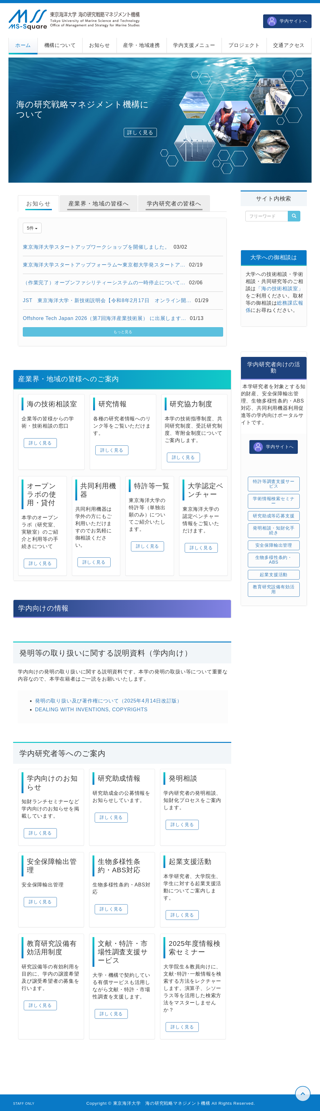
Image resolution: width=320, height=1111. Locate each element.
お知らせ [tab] (38, 203)
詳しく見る (140, 132)
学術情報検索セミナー (273, 501)
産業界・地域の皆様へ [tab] (98, 203)
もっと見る (122, 332)
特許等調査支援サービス (273, 484)
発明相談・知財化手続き (273, 530)
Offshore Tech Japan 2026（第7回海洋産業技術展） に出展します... (104, 318)
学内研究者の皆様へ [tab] (174, 203)
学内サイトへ (287, 21)
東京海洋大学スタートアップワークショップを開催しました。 (96, 247)
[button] (60, 45)
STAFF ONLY (23, 1103)
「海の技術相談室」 (279, 288)
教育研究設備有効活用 (273, 589)
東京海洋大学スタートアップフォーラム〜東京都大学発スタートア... (104, 264)
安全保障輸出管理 (273, 545)
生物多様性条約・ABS (273, 560)
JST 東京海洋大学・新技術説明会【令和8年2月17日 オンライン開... (107, 300)
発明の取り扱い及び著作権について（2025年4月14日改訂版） (108, 700)
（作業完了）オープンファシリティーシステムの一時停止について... (104, 282)
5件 (32, 228)
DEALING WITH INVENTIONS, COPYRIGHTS (91, 709)
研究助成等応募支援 (273, 515)
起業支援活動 (274, 574)
